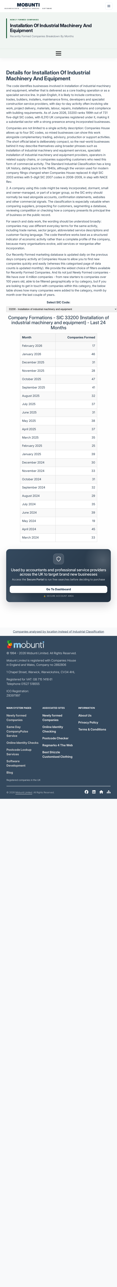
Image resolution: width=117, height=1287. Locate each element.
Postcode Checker (55, 738)
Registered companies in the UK (23, 780)
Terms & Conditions (92, 729)
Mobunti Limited (23, 792)
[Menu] (108, 6)
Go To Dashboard (58, 589)
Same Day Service (17, 731)
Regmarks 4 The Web (57, 745)
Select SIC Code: (58, 302)
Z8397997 (13, 695)
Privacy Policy (88, 722)
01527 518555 (30, 684)
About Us (85, 715)
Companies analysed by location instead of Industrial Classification (58, 631)
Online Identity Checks (22, 742)
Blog (9, 772)
